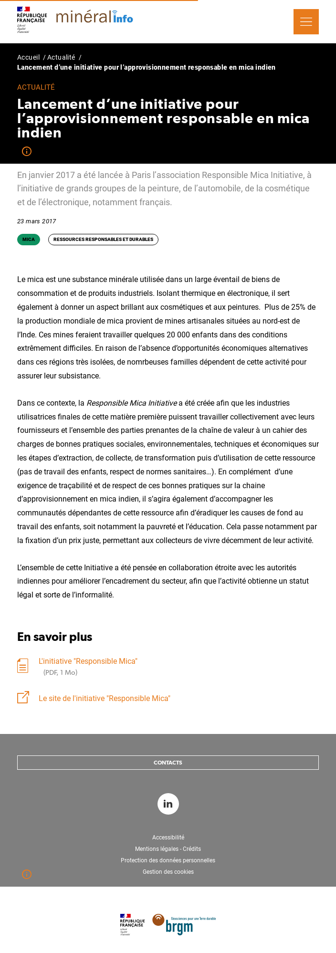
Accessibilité (168, 837)
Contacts (168, 762)
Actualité (61, 57)
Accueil (28, 57)
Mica (28, 239)
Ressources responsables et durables (103, 239)
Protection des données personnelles (168, 860)
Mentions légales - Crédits (168, 849)
